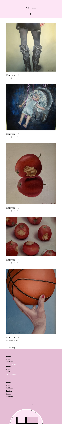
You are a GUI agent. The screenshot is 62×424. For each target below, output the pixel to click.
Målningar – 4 (12, 337)
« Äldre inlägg (10, 348)
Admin (9, 78)
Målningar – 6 (12, 208)
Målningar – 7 (12, 134)
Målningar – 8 (12, 75)
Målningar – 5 (12, 260)
